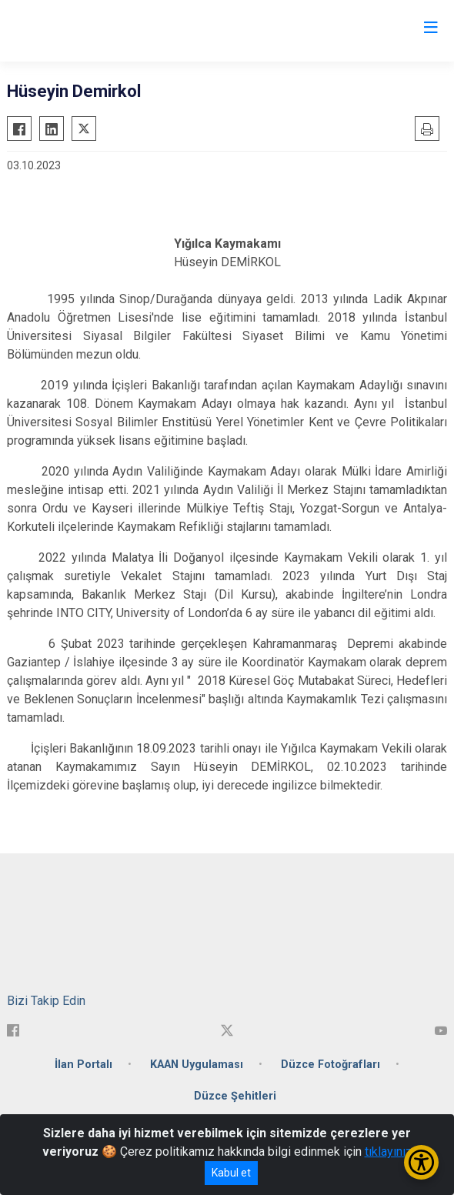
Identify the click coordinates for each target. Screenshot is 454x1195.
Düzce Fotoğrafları (330, 1064)
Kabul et (231, 1173)
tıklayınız (388, 1151)
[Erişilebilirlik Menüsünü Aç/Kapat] (421, 1162)
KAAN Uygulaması (196, 1064)
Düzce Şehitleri (235, 1096)
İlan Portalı (83, 1064)
